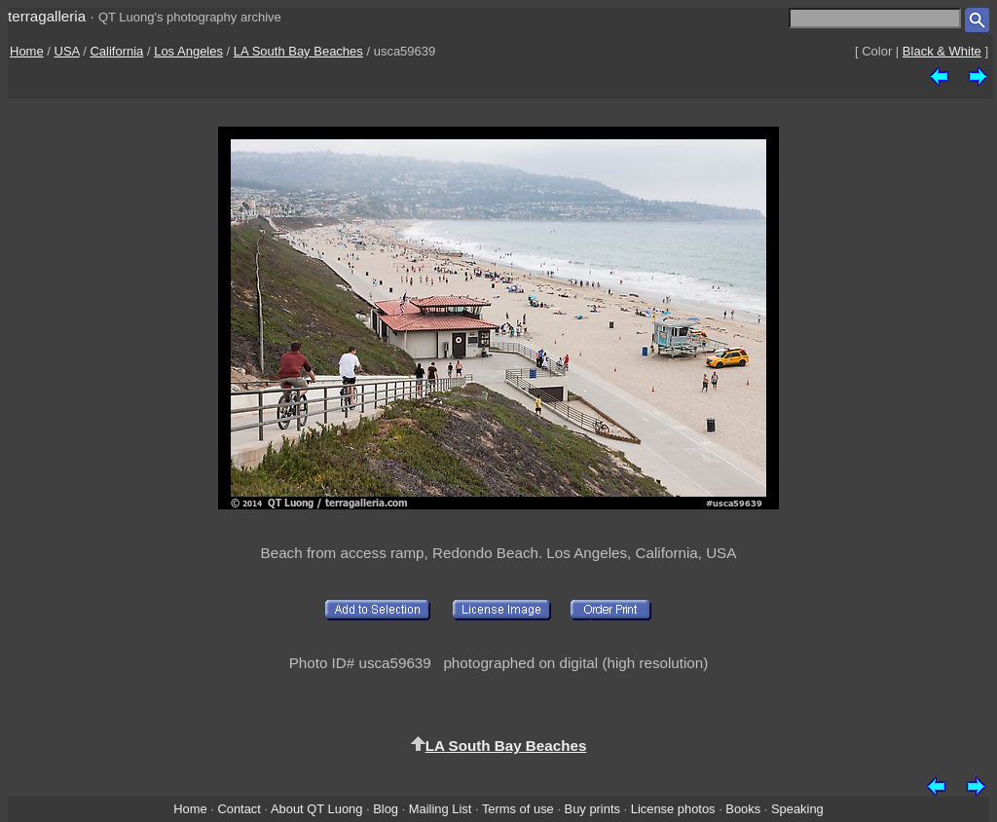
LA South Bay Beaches (298, 51)
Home (27, 51)
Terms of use (518, 809)
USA (67, 51)
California (116, 51)
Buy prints (592, 809)
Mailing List (440, 809)
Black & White (942, 51)
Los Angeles (188, 51)
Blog (385, 809)
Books (742, 809)
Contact (238, 809)
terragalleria (47, 16)
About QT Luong (316, 809)
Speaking (797, 809)
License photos (673, 809)
